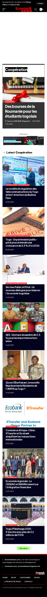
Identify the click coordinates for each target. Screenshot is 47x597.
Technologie (11, 185)
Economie (22, 283)
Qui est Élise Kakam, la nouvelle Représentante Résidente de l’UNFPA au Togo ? (22, 385)
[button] (40, 3)
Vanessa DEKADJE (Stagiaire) (18, 121)
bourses (9, 102)
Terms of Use (14, 5)
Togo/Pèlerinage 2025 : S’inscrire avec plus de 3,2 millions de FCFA (20, 531)
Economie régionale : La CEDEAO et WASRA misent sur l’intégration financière (22, 484)
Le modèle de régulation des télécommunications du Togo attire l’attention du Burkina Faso (22, 193)
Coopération (24, 185)
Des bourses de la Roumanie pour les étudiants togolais (21, 111)
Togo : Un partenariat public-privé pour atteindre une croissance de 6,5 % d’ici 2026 (22, 242)
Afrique (22, 331)
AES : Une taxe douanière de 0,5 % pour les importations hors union (23, 337)
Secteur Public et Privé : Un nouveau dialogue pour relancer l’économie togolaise (23, 290)
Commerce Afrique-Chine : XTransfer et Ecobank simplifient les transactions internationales (21, 435)
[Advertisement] (23, 36)
